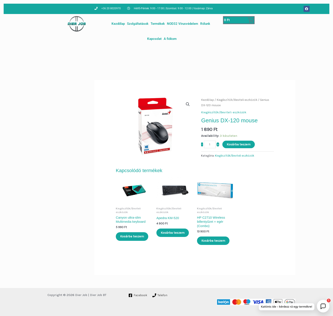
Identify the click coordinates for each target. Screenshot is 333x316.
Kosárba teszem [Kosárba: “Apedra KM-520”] (173, 233)
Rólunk (205, 24)
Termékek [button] (158, 24)
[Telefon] (161, 295)
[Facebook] (138, 295)
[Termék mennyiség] (209, 144)
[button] (188, 104)
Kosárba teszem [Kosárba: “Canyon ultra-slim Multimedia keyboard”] (132, 236)
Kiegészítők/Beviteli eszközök (237, 99)
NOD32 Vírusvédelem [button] (182, 24)
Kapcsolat (154, 39)
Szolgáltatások (137, 24)
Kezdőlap (118, 24)
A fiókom (170, 39)
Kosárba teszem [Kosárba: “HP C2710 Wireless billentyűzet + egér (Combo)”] (213, 241)
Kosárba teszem (239, 144)
